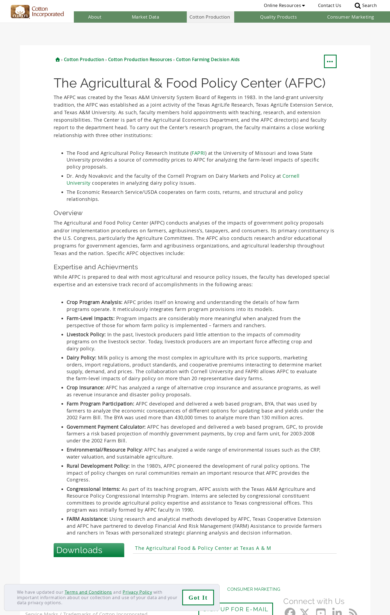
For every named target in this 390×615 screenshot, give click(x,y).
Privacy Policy (137, 592)
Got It (198, 597)
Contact (33, 577)
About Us (37, 566)
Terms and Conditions (88, 592)
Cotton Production (209, 17)
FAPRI (198, 130)
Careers (55, 577)
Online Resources (284, 5)
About (95, 17)
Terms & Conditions (113, 577)
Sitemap (78, 577)
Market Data (145, 17)
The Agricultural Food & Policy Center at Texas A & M (203, 526)
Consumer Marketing (350, 17)
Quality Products (278, 17)
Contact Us (329, 5)
